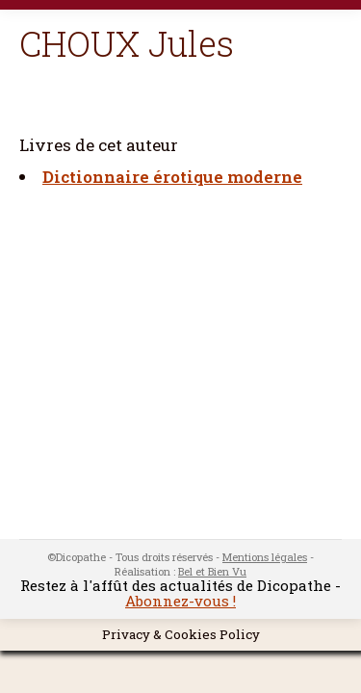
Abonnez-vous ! (180, 600)
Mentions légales (264, 557)
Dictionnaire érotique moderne (172, 177)
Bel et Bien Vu (212, 571)
